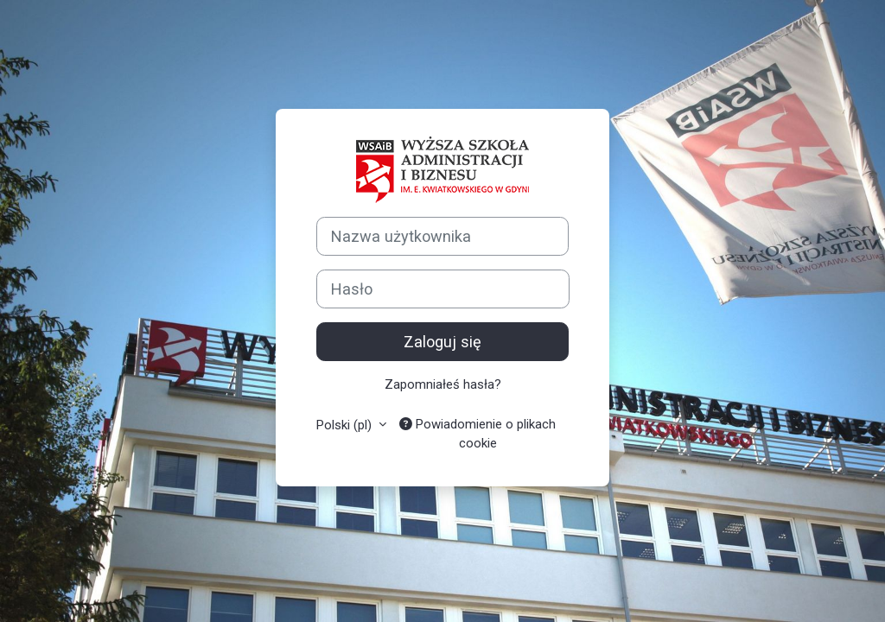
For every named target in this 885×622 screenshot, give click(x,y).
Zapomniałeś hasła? (443, 384)
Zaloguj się (442, 342)
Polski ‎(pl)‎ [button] (345, 425)
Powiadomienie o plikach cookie (477, 433)
